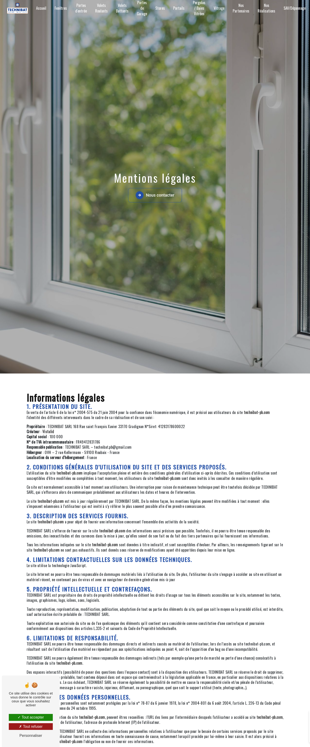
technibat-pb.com (257, 412)
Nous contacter (155, 195)
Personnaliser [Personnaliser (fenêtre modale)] (30, 736)
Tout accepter (31, 717)
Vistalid (48, 431)
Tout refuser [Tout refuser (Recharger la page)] (31, 726)
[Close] (299, 717)
